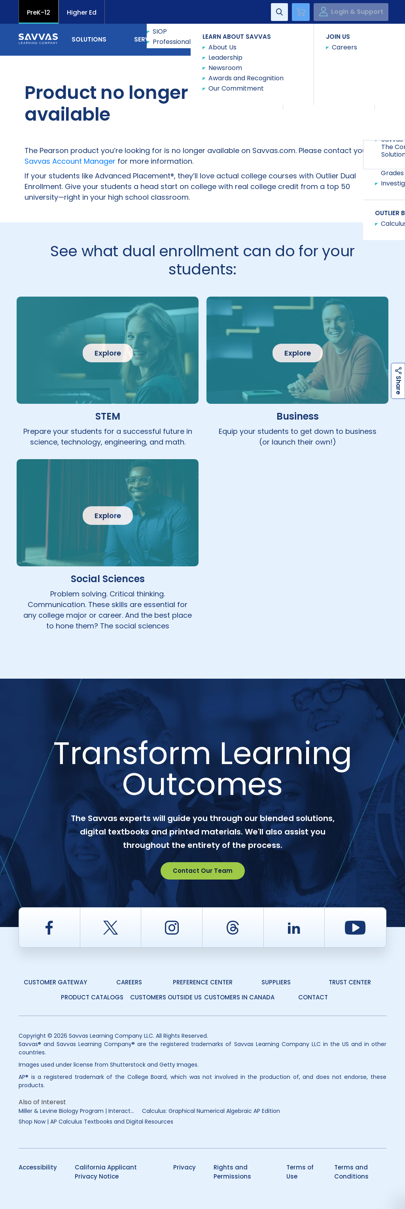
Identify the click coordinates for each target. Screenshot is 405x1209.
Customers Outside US (166, 997)
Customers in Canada (239, 997)
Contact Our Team (203, 871)
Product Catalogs (92, 997)
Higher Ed (82, 12)
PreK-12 (38, 12)
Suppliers (276, 982)
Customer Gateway (55, 982)
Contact (353, 39)
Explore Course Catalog (325, 81)
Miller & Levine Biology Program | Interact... (76, 1111)
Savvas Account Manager (70, 161)
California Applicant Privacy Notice (106, 1172)
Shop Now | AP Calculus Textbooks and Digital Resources (96, 1122)
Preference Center (203, 982)
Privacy (184, 1167)
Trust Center (350, 982)
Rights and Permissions (232, 1172)
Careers (129, 982)
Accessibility (38, 1167)
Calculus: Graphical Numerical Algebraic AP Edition (211, 1111)
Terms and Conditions (351, 1172)
